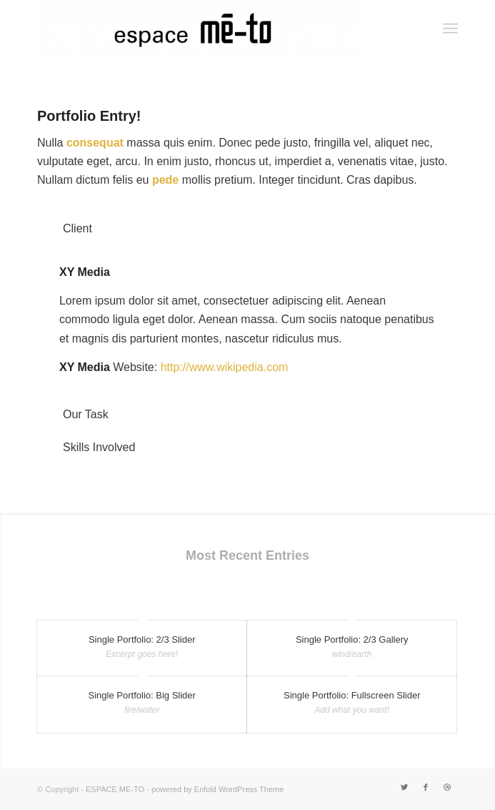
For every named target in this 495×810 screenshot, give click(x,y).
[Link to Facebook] (425, 787)
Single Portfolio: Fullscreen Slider (352, 695)
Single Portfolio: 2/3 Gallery (352, 639)
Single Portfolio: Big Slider (142, 695)
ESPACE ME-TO (115, 789)
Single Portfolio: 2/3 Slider (142, 639)
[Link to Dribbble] (447, 787)
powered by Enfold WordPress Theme (217, 789)
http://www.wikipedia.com (225, 367)
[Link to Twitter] (404, 787)
